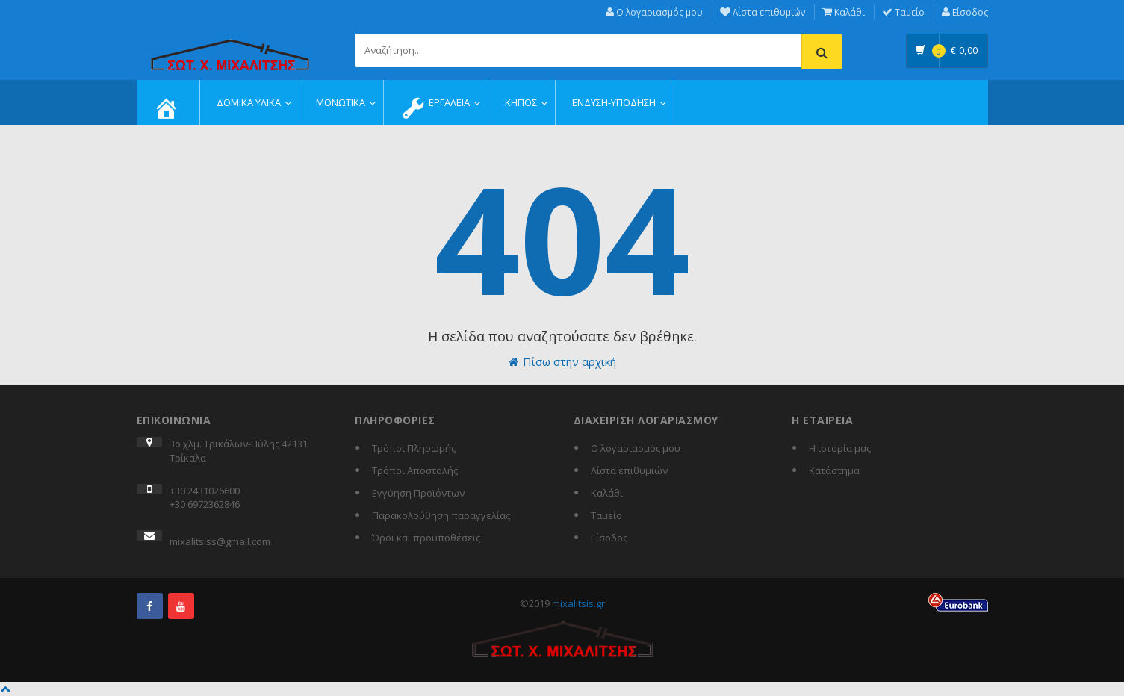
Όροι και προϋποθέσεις (426, 537)
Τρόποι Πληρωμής (414, 448)
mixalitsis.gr (578, 603)
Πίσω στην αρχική (562, 361)
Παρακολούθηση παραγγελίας (441, 515)
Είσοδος (965, 12)
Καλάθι (843, 12)
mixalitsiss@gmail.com (220, 541)
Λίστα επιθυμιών (762, 12)
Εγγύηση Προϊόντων (418, 493)
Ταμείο (903, 12)
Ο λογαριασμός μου (654, 12)
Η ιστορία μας (840, 448)
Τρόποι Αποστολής (415, 470)
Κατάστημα (834, 470)
